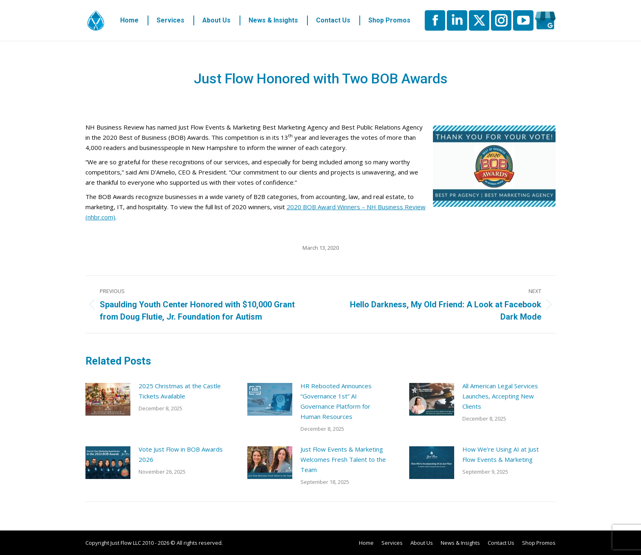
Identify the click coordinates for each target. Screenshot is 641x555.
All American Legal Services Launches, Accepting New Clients (500, 396)
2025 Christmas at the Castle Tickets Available (180, 391)
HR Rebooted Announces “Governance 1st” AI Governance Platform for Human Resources (336, 401)
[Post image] (107, 399)
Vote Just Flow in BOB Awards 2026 (181, 454)
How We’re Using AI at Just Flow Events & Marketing (500, 454)
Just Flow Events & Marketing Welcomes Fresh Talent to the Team (343, 459)
